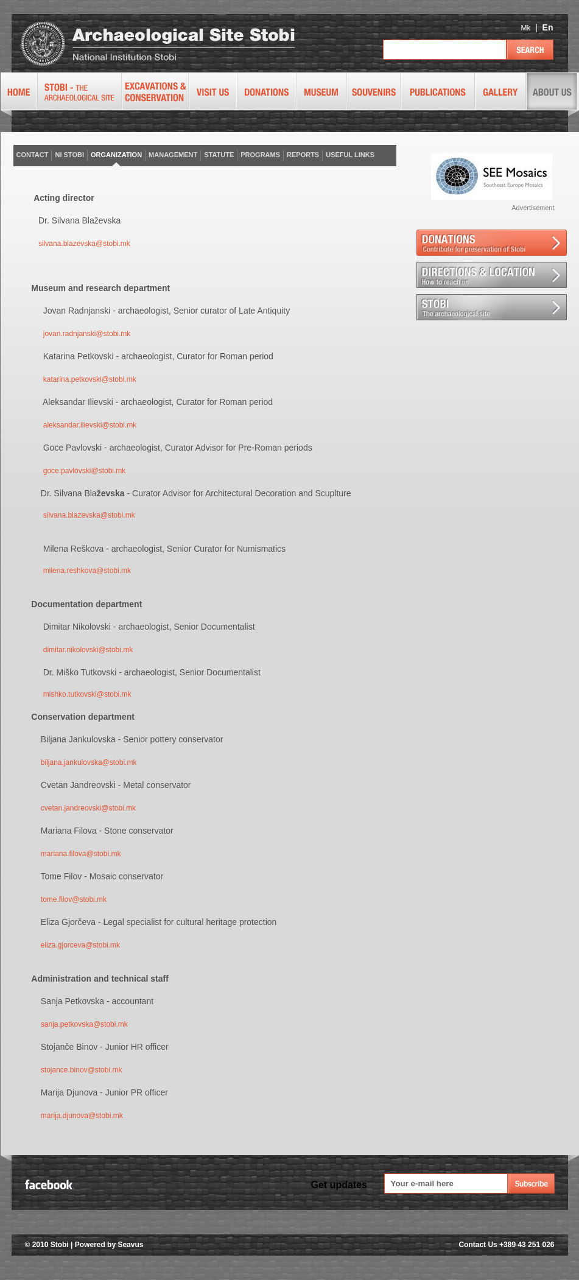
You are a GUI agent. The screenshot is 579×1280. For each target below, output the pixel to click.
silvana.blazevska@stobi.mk (84, 243)
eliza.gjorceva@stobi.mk (80, 945)
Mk (525, 28)
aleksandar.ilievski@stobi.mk (90, 425)
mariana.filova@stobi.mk (81, 853)
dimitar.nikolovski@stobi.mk (88, 649)
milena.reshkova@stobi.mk (87, 570)
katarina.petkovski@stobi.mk (89, 379)
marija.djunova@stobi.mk (82, 1115)
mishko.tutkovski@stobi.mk (87, 694)
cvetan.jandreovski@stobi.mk (88, 808)
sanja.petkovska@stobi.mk (84, 1024)
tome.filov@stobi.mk (74, 899)
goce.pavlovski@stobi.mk (84, 470)
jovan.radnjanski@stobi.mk (87, 333)
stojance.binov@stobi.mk (81, 1070)
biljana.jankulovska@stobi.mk (89, 762)
